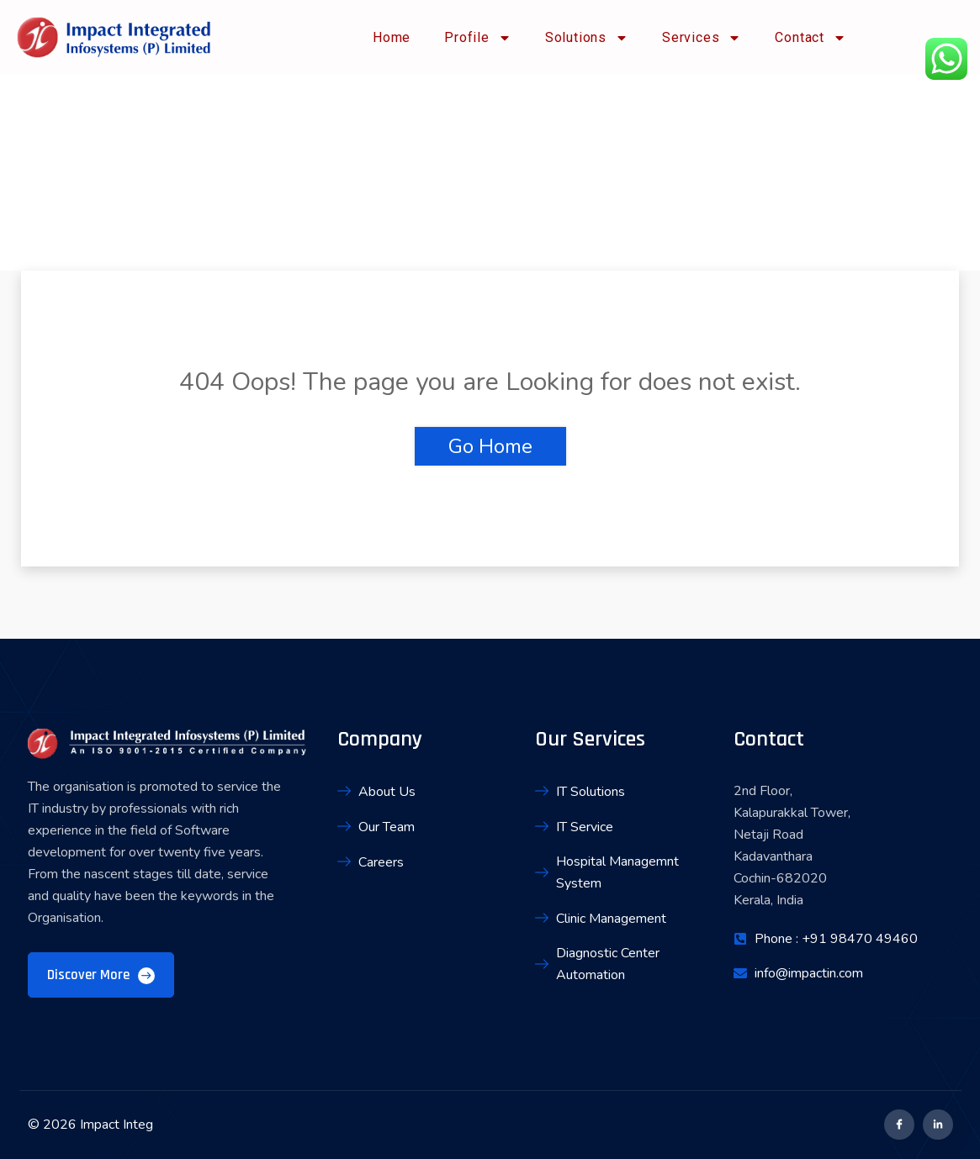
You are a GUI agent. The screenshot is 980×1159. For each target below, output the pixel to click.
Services (701, 38)
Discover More (101, 975)
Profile (477, 38)
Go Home (490, 446)
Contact (810, 38)
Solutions (586, 38)
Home (392, 37)
